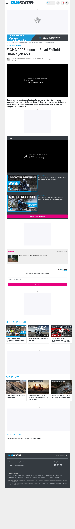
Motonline (50, 3)
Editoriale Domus (12, 477)
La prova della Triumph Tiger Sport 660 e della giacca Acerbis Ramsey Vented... (51, 197)
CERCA (37, 284)
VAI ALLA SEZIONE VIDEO (37, 216)
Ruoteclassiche (50, 475)
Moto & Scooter (23, 42)
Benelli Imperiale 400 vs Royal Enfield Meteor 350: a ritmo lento (38, 397)
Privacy (51, 483)
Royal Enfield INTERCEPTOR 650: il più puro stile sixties (61, 396)
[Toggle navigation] (7, 3)
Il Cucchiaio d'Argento (18, 475)
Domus (9, 475)
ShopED (57, 477)
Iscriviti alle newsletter (17, 465)
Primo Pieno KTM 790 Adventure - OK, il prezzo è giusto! (15, 340)
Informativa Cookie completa (60, 483)
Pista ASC (28, 477)
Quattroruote (41, 475)
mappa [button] (61, 455)
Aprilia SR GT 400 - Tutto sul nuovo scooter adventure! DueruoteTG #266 (52, 177)
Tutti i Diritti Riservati (44, 483)
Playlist (16, 42)
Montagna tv (21, 477)
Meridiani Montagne (31, 475)
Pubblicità (50, 477)
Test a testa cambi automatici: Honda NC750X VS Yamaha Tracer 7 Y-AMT (61, 340)
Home (12, 42)
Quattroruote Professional (39, 477)
